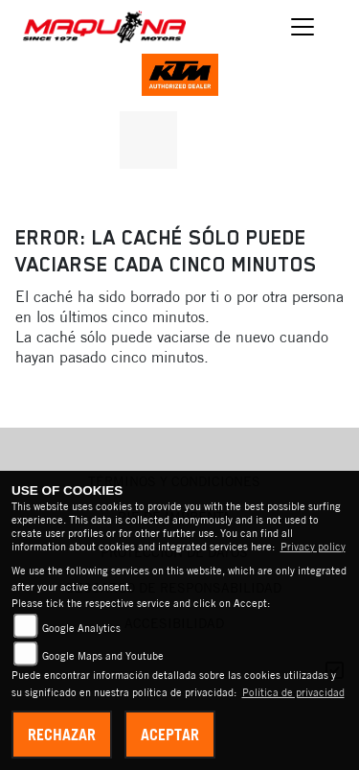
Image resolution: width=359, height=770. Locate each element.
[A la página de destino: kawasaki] (148, 140)
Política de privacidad (293, 692)
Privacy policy (313, 546)
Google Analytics (81, 628)
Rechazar (62, 734)
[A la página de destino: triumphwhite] (208, 140)
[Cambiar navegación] (303, 27)
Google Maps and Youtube (103, 656)
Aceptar (170, 734)
